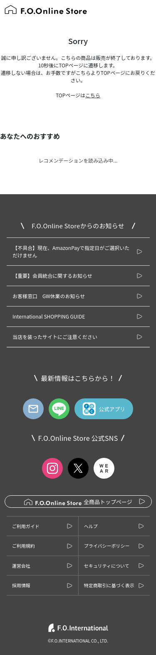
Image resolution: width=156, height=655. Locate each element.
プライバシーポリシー (107, 545)
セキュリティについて (106, 565)
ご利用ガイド (26, 526)
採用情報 (21, 585)
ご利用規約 (23, 545)
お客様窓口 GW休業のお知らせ (48, 295)
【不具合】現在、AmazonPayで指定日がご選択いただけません (70, 251)
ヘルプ (91, 526)
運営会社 (21, 565)
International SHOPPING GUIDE (48, 316)
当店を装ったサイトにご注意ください (54, 336)
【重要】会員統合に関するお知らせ (52, 275)
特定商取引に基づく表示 (109, 585)
